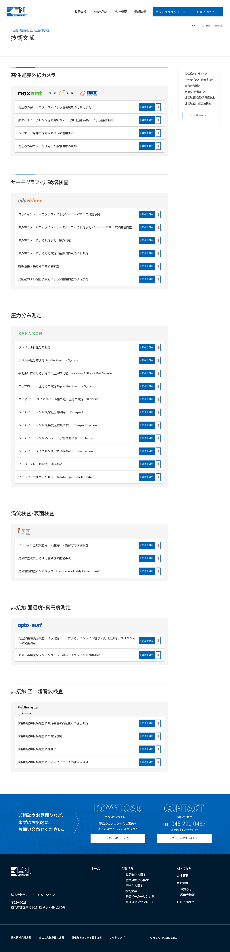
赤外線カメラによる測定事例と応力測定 (44, 240)
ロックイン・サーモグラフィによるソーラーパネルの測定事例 (59, 214)
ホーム (95, 868)
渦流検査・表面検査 (196, 91)
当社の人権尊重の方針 (51, 937)
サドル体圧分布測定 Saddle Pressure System (48, 360)
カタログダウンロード (170, 12)
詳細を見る (147, 107)
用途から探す (134, 885)
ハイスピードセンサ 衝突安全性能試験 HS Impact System (57, 425)
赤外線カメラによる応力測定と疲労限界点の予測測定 (53, 253)
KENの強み (100, 11)
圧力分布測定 (192, 85)
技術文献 (131, 891)
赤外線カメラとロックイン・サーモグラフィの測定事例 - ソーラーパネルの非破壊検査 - (76, 227)
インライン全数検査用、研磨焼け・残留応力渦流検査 (53, 545)
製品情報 (80, 11)
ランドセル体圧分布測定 (34, 347)
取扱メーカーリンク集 (140, 896)
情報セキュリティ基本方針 (87, 937)
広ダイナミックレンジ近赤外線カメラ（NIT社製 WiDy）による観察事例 (65, 120)
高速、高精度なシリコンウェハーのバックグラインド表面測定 (59, 655)
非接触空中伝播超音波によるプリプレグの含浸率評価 (53, 762)
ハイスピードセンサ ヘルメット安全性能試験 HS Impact (56, 438)
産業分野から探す (137, 880)
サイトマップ (117, 937)
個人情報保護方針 (21, 937)
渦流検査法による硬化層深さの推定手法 (44, 558)
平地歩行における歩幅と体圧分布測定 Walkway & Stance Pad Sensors (65, 373)
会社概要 (121, 11)
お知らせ (186, 889)
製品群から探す (135, 874)
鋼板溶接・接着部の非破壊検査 (38, 266)
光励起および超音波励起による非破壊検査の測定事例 (53, 279)
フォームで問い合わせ (185, 838)
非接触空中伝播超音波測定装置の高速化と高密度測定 (53, 723)
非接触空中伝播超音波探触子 (37, 749)
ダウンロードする (118, 838)
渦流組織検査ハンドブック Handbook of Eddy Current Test (58, 571)
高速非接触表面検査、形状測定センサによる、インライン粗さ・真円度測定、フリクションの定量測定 (76, 640)
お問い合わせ (205, 12)
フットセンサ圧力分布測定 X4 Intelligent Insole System (56, 477)
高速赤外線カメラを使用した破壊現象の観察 (47, 146)
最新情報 (140, 11)
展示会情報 (187, 894)
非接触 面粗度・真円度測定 (200, 97)
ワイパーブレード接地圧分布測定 (40, 464)
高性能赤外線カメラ (196, 73)
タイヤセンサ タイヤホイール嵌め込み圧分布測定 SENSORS (58, 399)
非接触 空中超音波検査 (198, 103)
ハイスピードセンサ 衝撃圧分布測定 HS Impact (50, 412)
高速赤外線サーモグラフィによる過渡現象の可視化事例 (54, 107)
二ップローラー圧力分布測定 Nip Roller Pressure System (56, 386)
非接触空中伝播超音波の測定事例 (40, 736)
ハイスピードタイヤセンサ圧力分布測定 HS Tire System (55, 451)
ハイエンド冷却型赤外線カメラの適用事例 (46, 133)
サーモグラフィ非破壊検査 (199, 79)
